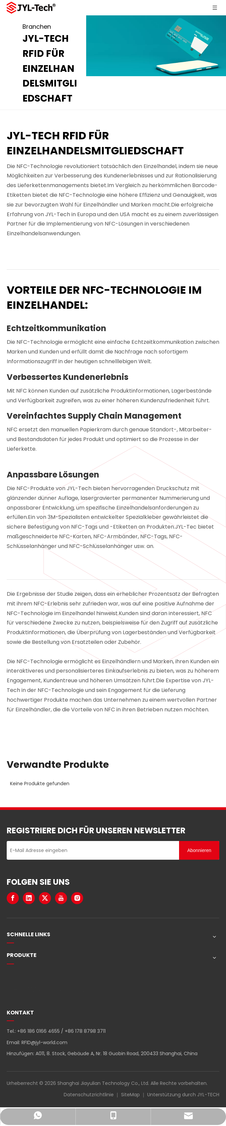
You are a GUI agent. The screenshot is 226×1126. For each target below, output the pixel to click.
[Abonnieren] (199, 850)
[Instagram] (77, 898)
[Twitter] (45, 898)
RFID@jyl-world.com (44, 1042)
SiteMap (130, 1094)
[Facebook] (13, 898)
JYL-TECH (208, 1094)
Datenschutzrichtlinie (89, 1094)
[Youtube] (61, 898)
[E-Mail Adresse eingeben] (91, 850)
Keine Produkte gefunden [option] (39, 783)
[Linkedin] (29, 898)
